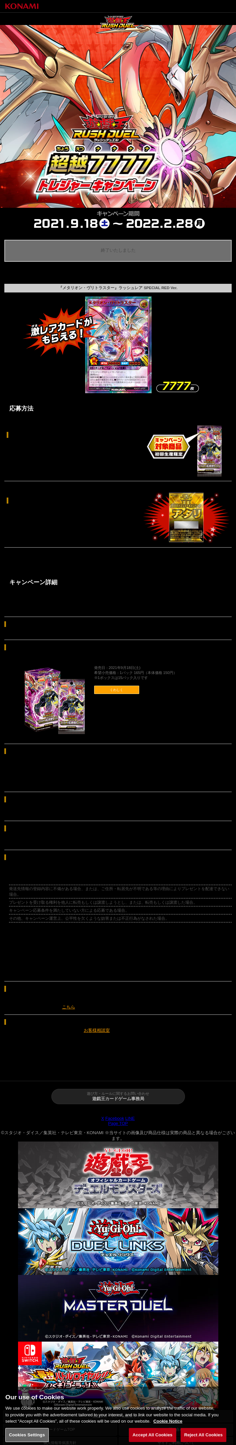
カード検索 (216, 1069)
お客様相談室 (97, 1030)
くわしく (116, 690)
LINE (130, 1118)
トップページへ (204, 6)
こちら (68, 1006)
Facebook (114, 1118)
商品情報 (98, 1069)
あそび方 (138, 1069)
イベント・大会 (177, 1069)
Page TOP (118, 1123)
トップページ (19, 1069)
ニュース (59, 1069)
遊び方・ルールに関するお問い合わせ (118, 1097)
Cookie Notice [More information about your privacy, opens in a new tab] (168, 1424)
